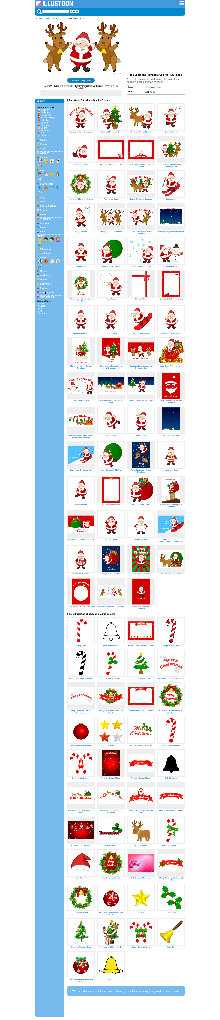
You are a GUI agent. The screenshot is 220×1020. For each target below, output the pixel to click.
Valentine (45, 120)
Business (45, 275)
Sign (39, 311)
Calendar (45, 110)
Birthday (45, 123)
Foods (43, 201)
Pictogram (42, 313)
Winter (44, 135)
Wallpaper (42, 306)
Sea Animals (46, 184)
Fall (42, 133)
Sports (43, 257)
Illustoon (39, 18)
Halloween (46, 115)
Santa (57, 18)
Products (45, 288)
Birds (43, 170)
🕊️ (39, 179)
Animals (44, 157)
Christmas (50, 18)
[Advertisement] (156, 47)
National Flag (47, 297)
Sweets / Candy (48, 206)
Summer (45, 130)
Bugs (43, 197)
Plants (43, 148)
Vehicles (44, 223)
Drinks (43, 210)
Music (43, 271)
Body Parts (46, 284)
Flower (43, 144)
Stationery (45, 253)
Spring (44, 128)
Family (40, 236)
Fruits (43, 214)
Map (39, 308)
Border (40, 303)
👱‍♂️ (39, 244)
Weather (44, 153)
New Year (45, 125)
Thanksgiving (47, 117)
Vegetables (45, 219)
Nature (43, 140)
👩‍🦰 (57, 239)
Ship (42, 231)
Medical (44, 279)
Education (45, 249)
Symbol (50, 292)
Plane (43, 227)
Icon (42, 292)
